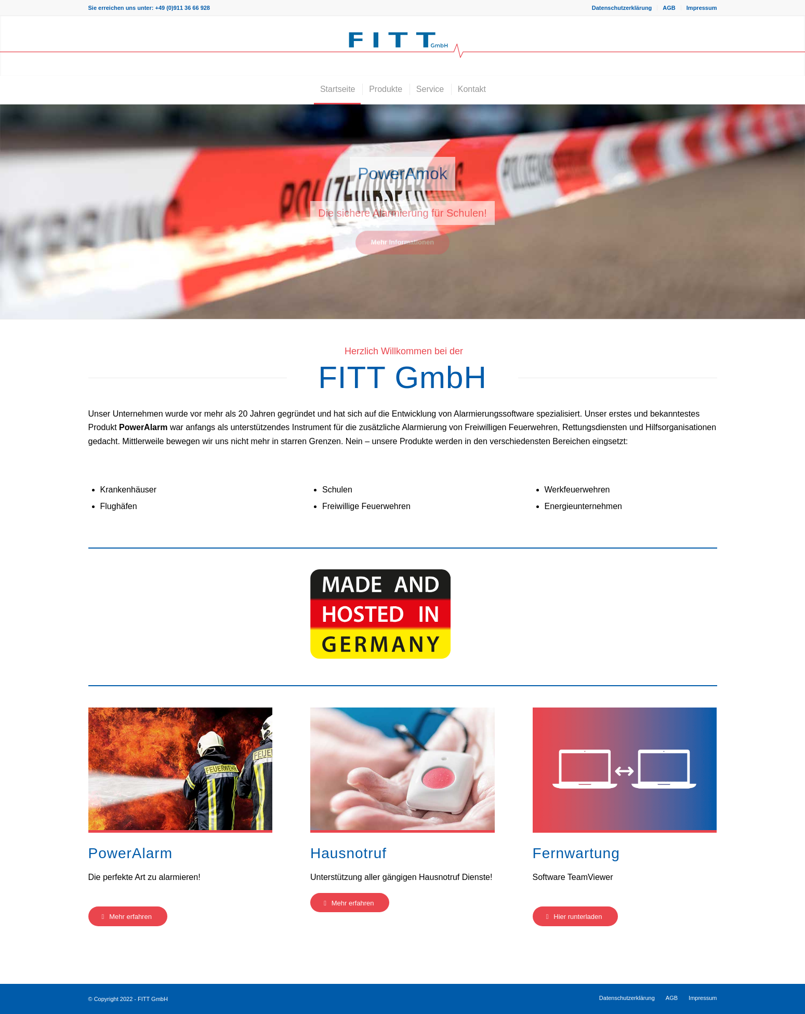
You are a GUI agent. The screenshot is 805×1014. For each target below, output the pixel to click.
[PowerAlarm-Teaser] (180, 769)
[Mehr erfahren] (127, 916)
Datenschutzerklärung (622, 8)
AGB (669, 8)
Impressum (702, 8)
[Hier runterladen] (575, 916)
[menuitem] (622, 7)
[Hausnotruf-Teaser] (402, 769)
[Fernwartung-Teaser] (625, 769)
